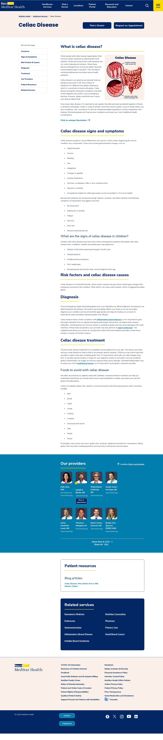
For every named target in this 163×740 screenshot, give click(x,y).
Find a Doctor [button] (64, 5)
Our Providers (27, 79)
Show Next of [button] (102, 551)
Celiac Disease (55, 16)
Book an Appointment (90, 504)
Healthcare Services (40, 16)
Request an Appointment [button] (129, 25)
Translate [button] (114, 706)
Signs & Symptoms (29, 57)
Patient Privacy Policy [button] (114, 694)
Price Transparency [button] (113, 698)
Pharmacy (110, 627)
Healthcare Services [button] (47, 5)
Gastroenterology (73, 634)
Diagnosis (25, 68)
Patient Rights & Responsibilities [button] (75, 698)
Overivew (25, 51)
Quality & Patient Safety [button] (71, 702)
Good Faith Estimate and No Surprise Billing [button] (79, 683)
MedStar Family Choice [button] (70, 687)
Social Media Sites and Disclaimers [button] (119, 702)
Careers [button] (129, 5)
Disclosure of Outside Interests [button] (74, 675)
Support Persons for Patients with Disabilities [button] (80, 706)
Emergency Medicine (74, 620)
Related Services (28, 90)
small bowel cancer (85, 363)
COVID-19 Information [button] (70, 671)
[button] (147, 5)
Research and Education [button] (111, 5)
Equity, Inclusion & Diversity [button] (116, 675)
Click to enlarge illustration (74, 120)
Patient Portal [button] (92, 5)
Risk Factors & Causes (30, 62)
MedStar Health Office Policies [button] (117, 687)
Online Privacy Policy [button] (114, 690)
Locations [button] (78, 5)
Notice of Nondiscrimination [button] (72, 690)
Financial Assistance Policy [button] (116, 679)
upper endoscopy (125, 328)
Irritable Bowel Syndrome (77, 647)
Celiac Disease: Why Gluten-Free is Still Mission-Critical (81, 591)
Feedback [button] (65, 679)
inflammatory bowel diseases (109, 319)
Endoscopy (70, 627)
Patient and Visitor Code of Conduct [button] (76, 694)
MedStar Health (24, 16)
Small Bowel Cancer (115, 640)
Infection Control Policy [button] (114, 683)
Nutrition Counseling (115, 620)
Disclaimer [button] (109, 671)
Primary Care (111, 634)
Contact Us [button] (67, 730)
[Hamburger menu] (158, 5)
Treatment (25, 73)
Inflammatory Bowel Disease (78, 640)
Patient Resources (28, 84)
